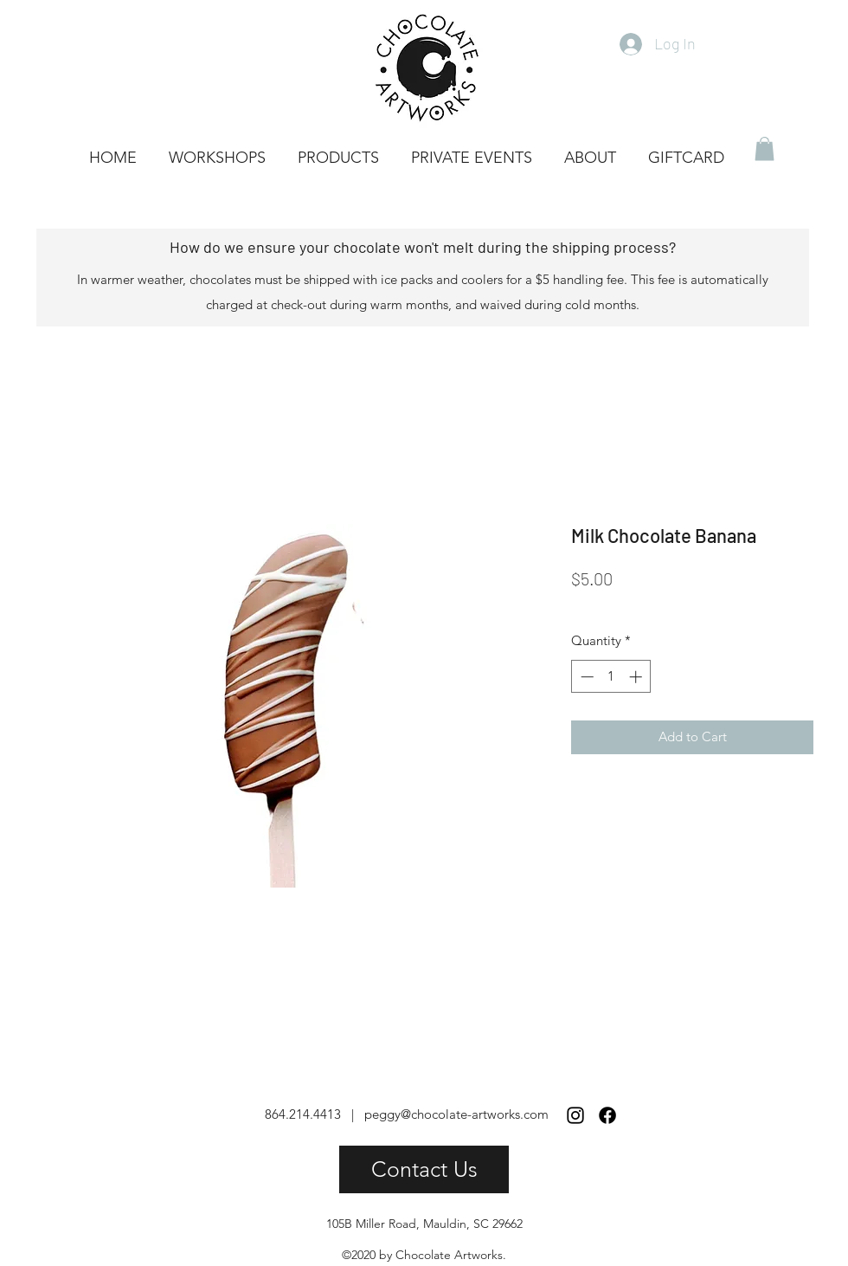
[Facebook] (607, 1115)
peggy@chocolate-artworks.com (456, 1114)
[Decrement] (585, 677)
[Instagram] (575, 1115)
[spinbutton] (611, 677)
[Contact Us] (424, 1169)
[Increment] (637, 677)
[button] (764, 148)
